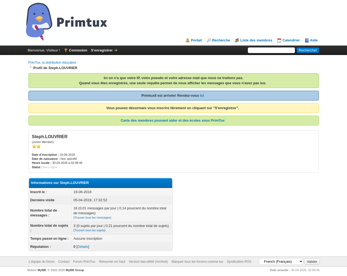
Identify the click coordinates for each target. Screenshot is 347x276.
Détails (83, 247)
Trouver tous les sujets (89, 230)
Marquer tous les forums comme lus (197, 262)
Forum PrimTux (84, 262)
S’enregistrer (102, 50)
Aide (314, 40)
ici (202, 95)
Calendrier (291, 40)
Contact (63, 262)
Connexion (78, 50)
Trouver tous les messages (92, 217)
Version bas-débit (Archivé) (148, 262)
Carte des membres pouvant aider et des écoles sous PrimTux (172, 120)
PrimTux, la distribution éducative (52, 62)
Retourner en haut (112, 262)
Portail (196, 40)
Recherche (221, 40)
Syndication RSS (239, 262)
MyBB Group (75, 270)
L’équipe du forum (41, 262)
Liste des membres (256, 40)
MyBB (41, 270)
